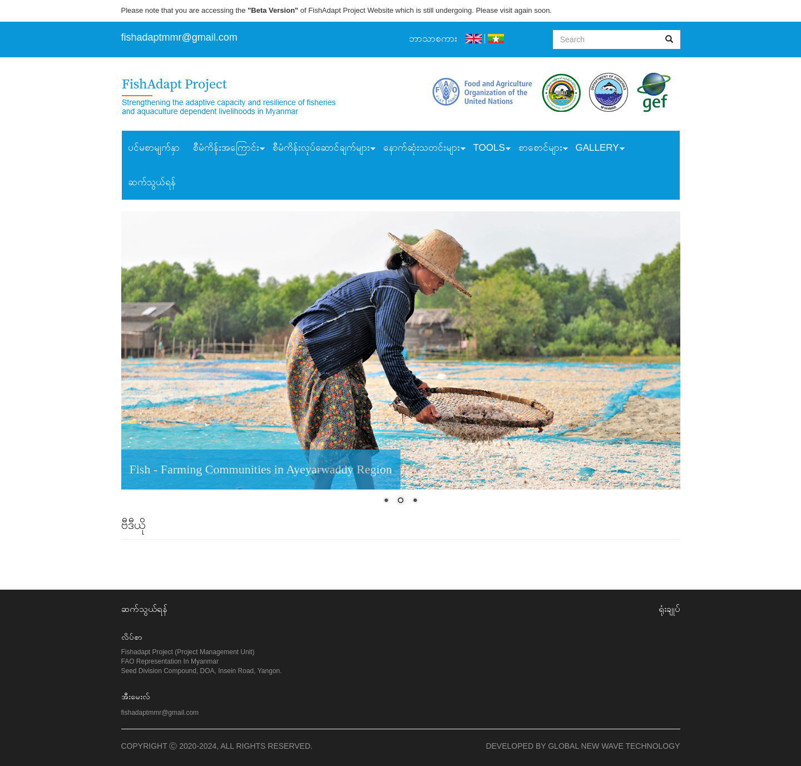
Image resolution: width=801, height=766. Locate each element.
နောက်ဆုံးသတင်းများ (421, 149)
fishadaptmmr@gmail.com (160, 712)
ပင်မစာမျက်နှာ (154, 147)
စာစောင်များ (540, 149)
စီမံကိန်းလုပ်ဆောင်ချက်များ (320, 149)
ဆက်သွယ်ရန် (152, 182)
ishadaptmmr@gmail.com (181, 37)
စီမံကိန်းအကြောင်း (225, 149)
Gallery (597, 149)
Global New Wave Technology (614, 746)
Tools (489, 149)
